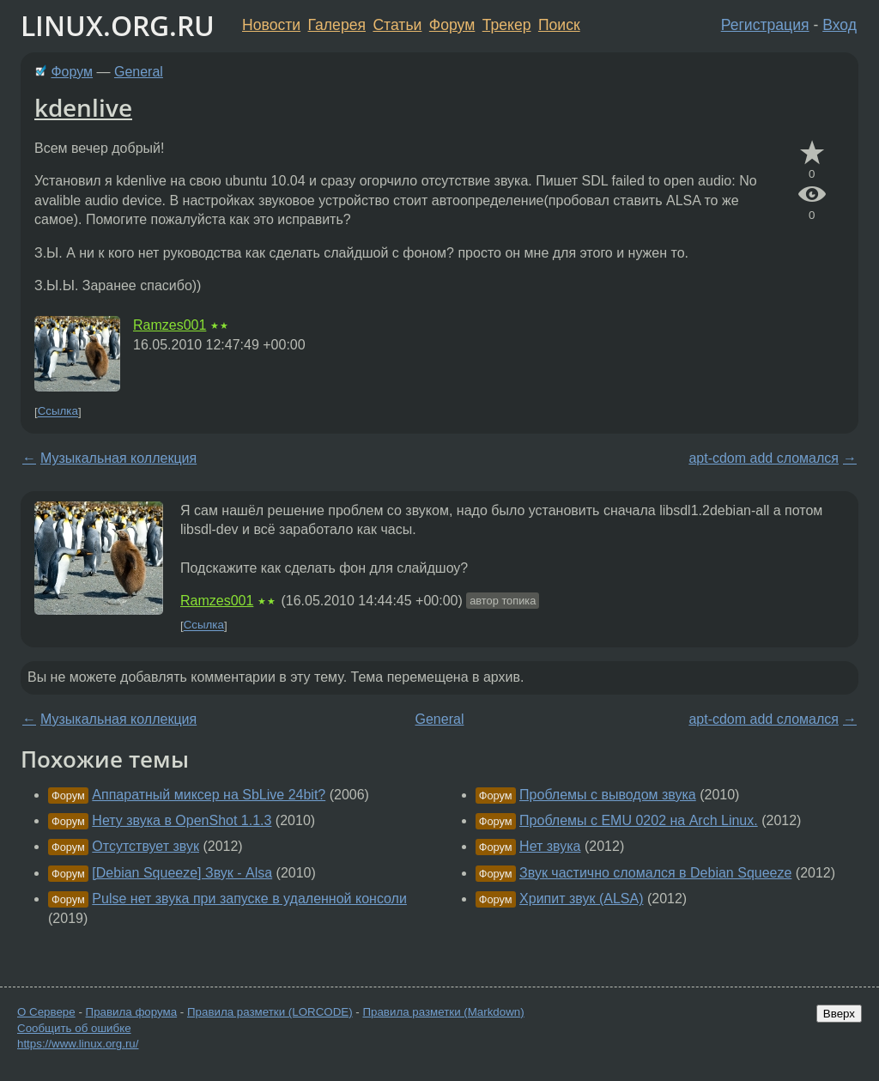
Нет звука (549, 846)
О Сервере (46, 1011)
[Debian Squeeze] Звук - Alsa (182, 872)
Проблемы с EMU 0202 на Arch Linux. (638, 820)
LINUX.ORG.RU (118, 25)
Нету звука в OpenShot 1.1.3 (181, 820)
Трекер (506, 24)
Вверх (839, 1013)
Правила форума (132, 1011)
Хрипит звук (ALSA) (581, 898)
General (138, 71)
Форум (452, 24)
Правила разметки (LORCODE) (270, 1011)
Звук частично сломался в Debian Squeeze (655, 872)
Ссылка (58, 411)
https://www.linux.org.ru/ (77, 1043)
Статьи (397, 24)
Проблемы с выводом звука (607, 794)
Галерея (337, 24)
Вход (839, 24)
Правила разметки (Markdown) (443, 1011)
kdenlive (83, 107)
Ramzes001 (169, 325)
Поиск (559, 24)
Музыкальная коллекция (118, 458)
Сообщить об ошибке (74, 1028)
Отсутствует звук (145, 846)
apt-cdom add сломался (763, 458)
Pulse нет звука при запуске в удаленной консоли (249, 898)
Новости (271, 24)
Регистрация (765, 24)
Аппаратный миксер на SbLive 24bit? (208, 794)
